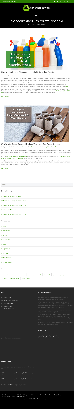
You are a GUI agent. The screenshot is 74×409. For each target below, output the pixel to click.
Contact (65, 395)
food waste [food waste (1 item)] (47, 275)
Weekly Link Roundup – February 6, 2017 (14, 201)
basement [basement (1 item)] (5, 275)
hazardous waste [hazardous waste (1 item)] (14, 278)
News (4, 244)
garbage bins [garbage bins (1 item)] (63, 275)
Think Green (48, 395)
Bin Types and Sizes (29, 395)
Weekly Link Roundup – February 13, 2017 (14, 196)
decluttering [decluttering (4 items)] (31, 275)
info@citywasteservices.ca (11, 300)
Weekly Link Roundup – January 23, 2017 (14, 214)
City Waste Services (19, 75)
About (4, 395)
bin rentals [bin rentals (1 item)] (14, 275)
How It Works (18, 395)
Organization (6, 249)
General (4, 235)
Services (9, 395)
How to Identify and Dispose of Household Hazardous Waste (27, 72)
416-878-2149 (12, 1)
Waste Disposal (46, 75)
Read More (5, 96)
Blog (59, 395)
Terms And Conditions (18, 396)
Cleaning (4, 226)
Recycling (44, 147)
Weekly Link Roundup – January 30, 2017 (14, 205)
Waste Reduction (7, 262)
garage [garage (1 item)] (55, 275)
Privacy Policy (6, 396)
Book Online (40, 395)
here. (66, 86)
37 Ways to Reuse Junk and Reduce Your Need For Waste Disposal (30, 144)
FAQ (55, 395)
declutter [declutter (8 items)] (22, 275)
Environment (6, 231)
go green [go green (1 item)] (4, 278)
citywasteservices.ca (9, 303)
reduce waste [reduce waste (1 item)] (26, 278)
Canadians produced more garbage (16, 156)
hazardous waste (32, 75)
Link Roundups (6, 240)
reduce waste (33, 147)
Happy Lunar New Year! (9, 210)
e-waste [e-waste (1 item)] (39, 275)
